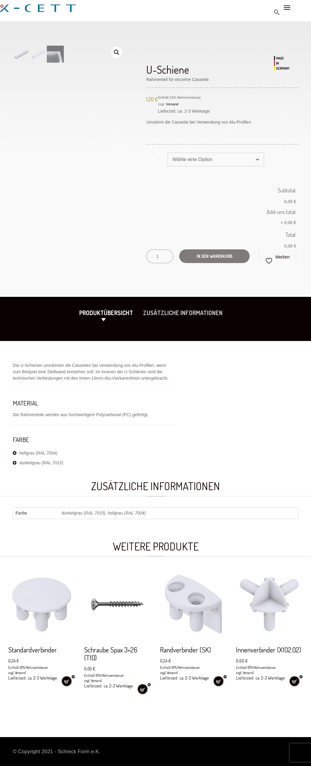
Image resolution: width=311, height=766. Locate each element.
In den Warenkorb (215, 256)
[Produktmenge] (159, 256)
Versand (172, 104)
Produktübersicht (106, 313)
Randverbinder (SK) (187, 649)
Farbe (152, 159)
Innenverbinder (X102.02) (269, 649)
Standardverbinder (33, 649)
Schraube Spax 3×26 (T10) (112, 653)
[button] (116, 52)
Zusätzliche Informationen (183, 313)
